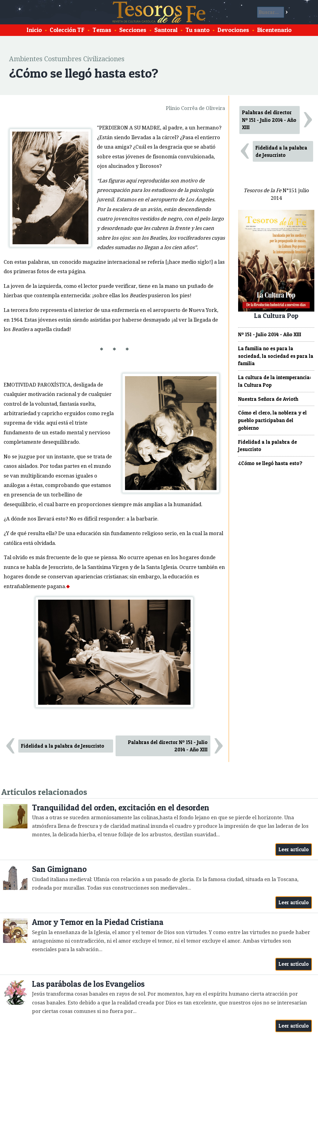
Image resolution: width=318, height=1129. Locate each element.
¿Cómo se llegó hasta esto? (270, 463)
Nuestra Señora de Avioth (268, 399)
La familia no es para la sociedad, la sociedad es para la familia (275, 356)
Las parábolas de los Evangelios (88, 984)
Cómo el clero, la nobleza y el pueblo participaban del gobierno (272, 420)
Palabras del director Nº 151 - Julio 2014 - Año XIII (168, 746)
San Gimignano (59, 869)
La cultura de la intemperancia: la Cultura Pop (274, 381)
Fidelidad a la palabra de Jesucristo (62, 746)
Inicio (34, 30)
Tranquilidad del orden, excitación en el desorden (120, 808)
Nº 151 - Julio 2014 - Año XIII (269, 334)
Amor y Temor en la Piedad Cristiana (97, 922)
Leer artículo (294, 849)
